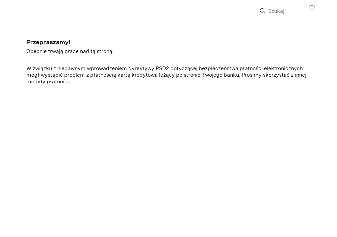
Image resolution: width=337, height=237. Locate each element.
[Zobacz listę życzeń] (312, 7)
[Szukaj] (284, 11)
